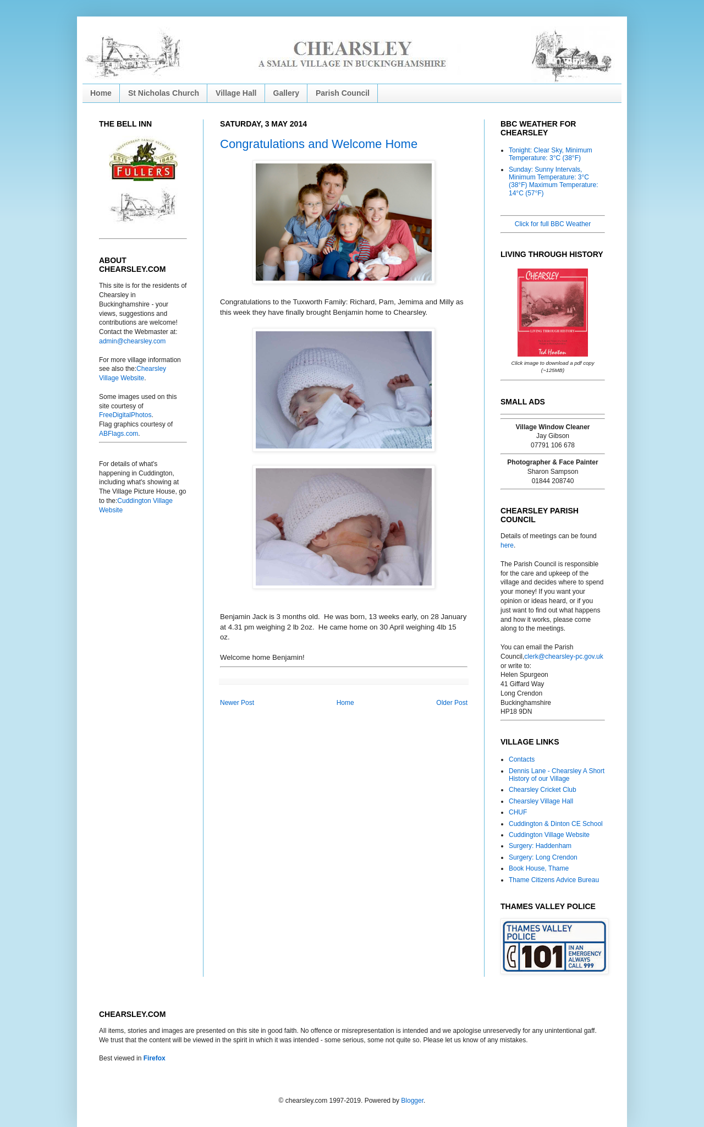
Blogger (412, 1100)
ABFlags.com (118, 433)
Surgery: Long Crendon (543, 857)
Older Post (452, 703)
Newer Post (237, 703)
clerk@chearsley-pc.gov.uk (563, 656)
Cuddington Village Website (549, 835)
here (507, 545)
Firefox (155, 1058)
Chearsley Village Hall (541, 801)
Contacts (522, 759)
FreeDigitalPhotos (125, 415)
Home (101, 93)
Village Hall (236, 93)
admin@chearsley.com (132, 341)
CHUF (518, 812)
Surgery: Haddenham (540, 846)
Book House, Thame (539, 868)
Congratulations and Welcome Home (318, 144)
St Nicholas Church (163, 93)
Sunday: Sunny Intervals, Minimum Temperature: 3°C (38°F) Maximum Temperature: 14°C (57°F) (553, 181)
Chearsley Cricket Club (542, 790)
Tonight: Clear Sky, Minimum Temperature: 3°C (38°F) (550, 154)
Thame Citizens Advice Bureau (554, 880)
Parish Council (343, 93)
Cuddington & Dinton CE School (556, 824)
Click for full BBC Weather (553, 224)
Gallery (286, 93)
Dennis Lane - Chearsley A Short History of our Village (556, 775)
